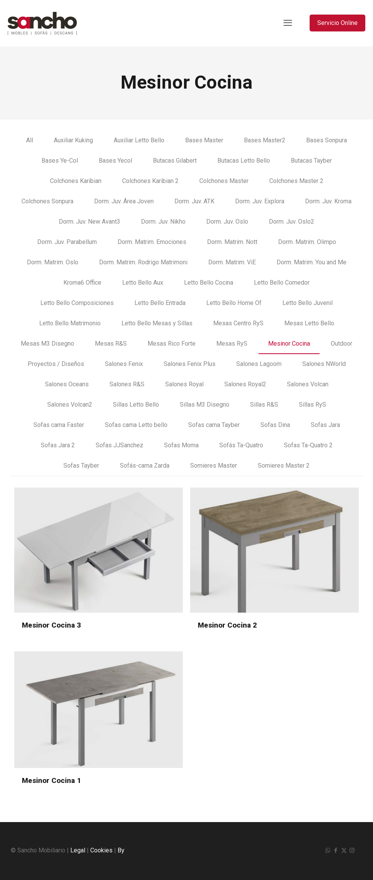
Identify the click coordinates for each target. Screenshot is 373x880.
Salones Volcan (307, 384)
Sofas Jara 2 (58, 445)
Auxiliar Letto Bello (139, 140)
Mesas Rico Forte (172, 343)
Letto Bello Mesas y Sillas (156, 323)
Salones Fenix (124, 363)
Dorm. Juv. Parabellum (67, 242)
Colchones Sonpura (47, 201)
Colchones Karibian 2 (150, 181)
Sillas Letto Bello (136, 404)
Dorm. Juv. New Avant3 (89, 221)
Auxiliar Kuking (73, 140)
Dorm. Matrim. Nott (232, 242)
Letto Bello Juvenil (307, 303)
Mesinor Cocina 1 (51, 780)
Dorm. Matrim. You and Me (311, 262)
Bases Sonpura (326, 140)
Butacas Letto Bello (243, 160)
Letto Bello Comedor (282, 282)
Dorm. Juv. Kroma (328, 201)
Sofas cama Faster (58, 424)
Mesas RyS (231, 343)
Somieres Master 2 (284, 465)
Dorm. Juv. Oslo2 (291, 221)
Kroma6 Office (82, 282)
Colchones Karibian (75, 181)
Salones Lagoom (259, 363)
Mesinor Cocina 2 (227, 625)
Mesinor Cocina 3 (51, 625)
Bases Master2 (264, 140)
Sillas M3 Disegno (204, 404)
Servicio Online (337, 22)
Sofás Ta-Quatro (241, 445)
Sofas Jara (325, 424)
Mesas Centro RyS (238, 323)
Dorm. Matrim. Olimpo (307, 242)
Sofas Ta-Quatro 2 (308, 445)
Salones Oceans (67, 384)
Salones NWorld (324, 363)
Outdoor (341, 343)
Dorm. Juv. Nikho (163, 221)
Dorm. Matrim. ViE (232, 262)
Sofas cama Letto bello (136, 424)
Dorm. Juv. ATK (194, 201)
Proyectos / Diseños (56, 363)
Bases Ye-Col (59, 160)
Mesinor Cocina (289, 343)
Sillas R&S (264, 404)
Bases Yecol (115, 160)
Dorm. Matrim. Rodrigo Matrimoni (143, 262)
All (29, 140)
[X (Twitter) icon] (344, 850)
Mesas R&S (111, 343)
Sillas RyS (312, 404)
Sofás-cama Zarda (144, 465)
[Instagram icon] (352, 850)
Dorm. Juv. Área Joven (124, 201)
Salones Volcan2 (69, 404)
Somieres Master (213, 465)
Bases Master (204, 140)
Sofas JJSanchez (119, 445)
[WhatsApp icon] (328, 850)
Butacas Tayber (311, 160)
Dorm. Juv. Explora (259, 201)
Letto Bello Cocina (208, 282)
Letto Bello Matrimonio (70, 323)
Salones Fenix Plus (190, 363)
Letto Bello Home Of (234, 303)
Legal (77, 850)
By (121, 850)
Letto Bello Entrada (160, 303)
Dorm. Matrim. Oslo (52, 262)
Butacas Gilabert (175, 160)
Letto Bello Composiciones (77, 303)
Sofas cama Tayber (214, 424)
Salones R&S (126, 384)
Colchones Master (224, 181)
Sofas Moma (181, 445)
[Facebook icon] (336, 850)
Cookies (101, 850)
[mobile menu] (287, 23)
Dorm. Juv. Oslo (227, 221)
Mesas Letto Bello (309, 323)
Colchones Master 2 (296, 181)
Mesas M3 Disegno (47, 343)
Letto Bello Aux (142, 282)
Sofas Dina (275, 424)
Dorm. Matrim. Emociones (152, 242)
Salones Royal (184, 384)
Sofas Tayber (81, 465)
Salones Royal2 (245, 384)
